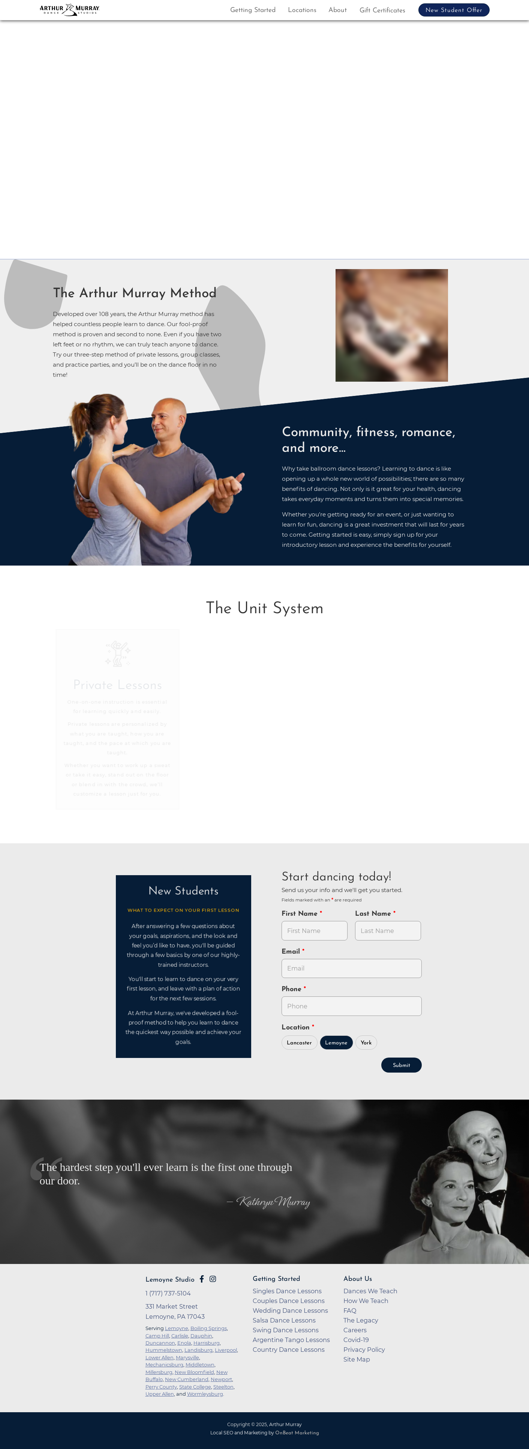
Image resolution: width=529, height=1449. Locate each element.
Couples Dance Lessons (289, 1301)
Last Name (374, 914)
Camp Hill (157, 1336)
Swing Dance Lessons (286, 1330)
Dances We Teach (370, 1291)
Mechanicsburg (164, 1365)
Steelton (223, 1387)
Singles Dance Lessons (287, 1291)
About (337, 10)
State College (195, 1387)
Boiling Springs (208, 1328)
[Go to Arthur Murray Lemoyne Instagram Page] (213, 1278)
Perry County (161, 1387)
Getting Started (253, 10)
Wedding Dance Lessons (290, 1310)
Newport (221, 1379)
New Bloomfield (194, 1372)
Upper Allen (159, 1394)
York (366, 1043)
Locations (302, 10)
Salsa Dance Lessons (284, 1320)
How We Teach (365, 1301)
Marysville (187, 1357)
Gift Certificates (382, 10)
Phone (293, 989)
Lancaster (299, 1043)
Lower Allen (159, 1357)
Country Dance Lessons (289, 1349)
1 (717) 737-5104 (168, 1293)
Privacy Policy (364, 1349)
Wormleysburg (205, 1394)
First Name (301, 914)
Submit (401, 1065)
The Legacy (360, 1320)
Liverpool (226, 1350)
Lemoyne (336, 1043)
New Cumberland (186, 1379)
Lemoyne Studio (170, 1280)
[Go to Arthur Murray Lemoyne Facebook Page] (201, 1278)
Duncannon (160, 1343)
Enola (184, 1343)
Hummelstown (163, 1350)
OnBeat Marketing (297, 1433)
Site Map (356, 1359)
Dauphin (201, 1336)
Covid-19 (356, 1340)
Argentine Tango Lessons (291, 1340)
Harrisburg (206, 1343)
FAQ (350, 1310)
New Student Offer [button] (454, 11)
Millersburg (158, 1372)
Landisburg (198, 1350)
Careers (355, 1330)
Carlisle (179, 1336)
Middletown (200, 1365)
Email (292, 951)
